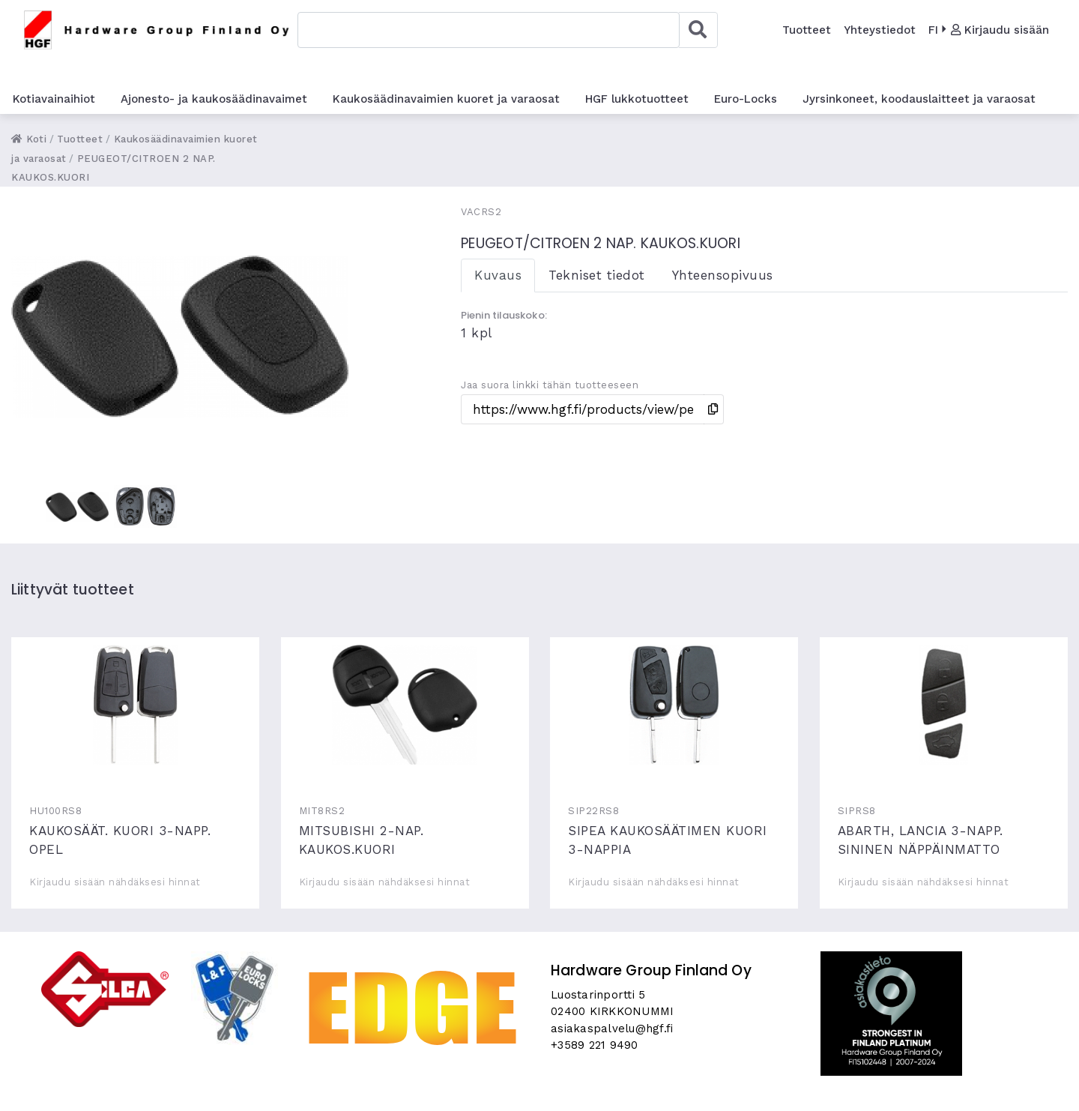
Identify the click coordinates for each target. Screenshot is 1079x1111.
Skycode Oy (540, 1086)
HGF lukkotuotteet (637, 99)
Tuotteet (806, 30)
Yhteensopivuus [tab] (722, 275)
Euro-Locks (745, 99)
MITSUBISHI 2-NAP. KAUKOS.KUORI (405, 704)
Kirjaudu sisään (1000, 30)
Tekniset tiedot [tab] (596, 275)
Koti (28, 139)
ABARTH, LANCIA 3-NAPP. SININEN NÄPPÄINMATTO (944, 704)
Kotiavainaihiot (54, 99)
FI (933, 30)
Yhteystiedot (880, 30)
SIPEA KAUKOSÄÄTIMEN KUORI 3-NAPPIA (674, 704)
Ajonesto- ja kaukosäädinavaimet (214, 99)
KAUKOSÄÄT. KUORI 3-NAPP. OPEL (135, 704)
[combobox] (488, 30)
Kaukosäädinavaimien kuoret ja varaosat (446, 99)
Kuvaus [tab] (498, 275)
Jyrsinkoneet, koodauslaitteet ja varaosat (919, 99)
